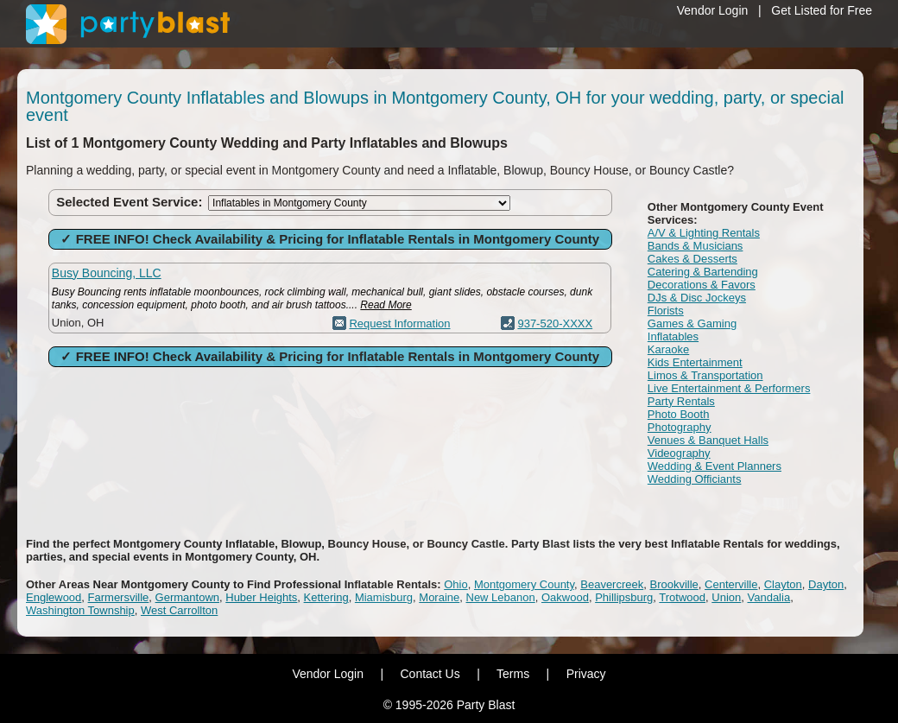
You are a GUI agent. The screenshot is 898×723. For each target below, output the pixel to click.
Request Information (399, 323)
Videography (679, 453)
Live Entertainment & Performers (729, 388)
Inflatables (673, 336)
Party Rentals (681, 401)
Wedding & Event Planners (714, 466)
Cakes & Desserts (692, 258)
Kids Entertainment (695, 362)
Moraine (439, 597)
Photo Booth (679, 414)
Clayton (783, 584)
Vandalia (768, 597)
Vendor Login (713, 10)
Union (726, 597)
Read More (385, 305)
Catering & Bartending (703, 271)
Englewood (53, 597)
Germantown (187, 597)
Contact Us (429, 674)
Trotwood (682, 597)
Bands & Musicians (695, 245)
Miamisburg (384, 597)
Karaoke (668, 349)
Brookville (673, 584)
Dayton (826, 584)
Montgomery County (524, 584)
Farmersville (118, 597)
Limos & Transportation (705, 375)
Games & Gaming (692, 323)
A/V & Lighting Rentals (704, 232)
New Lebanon (500, 597)
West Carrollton (179, 610)
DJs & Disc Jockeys (697, 297)
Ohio (455, 584)
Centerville (731, 584)
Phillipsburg (624, 597)
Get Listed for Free (821, 10)
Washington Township (80, 610)
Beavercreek (611, 584)
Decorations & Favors (702, 284)
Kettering (326, 597)
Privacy (586, 674)
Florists (666, 310)
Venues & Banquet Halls (708, 440)
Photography (679, 427)
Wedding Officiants (695, 478)
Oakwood (565, 597)
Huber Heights (261, 597)
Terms (512, 674)
